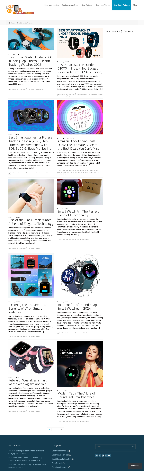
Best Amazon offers (70, 5)
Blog (135, 5)
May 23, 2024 (14, 302)
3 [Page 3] (56, 429)
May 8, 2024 (13, 377)
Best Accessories (51, 5)
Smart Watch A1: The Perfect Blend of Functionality (78, 213)
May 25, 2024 (14, 217)
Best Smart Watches (122, 5)
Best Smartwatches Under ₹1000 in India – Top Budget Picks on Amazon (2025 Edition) (79, 68)
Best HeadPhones (103, 5)
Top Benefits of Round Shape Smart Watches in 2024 (77, 306)
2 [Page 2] (53, 429)
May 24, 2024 (63, 208)
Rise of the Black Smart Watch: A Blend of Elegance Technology (30, 221)
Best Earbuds (87, 5)
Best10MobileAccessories (18, 89)
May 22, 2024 (63, 302)
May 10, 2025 (63, 62)
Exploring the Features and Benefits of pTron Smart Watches (27, 308)
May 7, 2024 (62, 390)
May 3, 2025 (13, 134)
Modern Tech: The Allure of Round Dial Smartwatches (76, 395)
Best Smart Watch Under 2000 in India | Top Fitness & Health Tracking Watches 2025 (30, 60)
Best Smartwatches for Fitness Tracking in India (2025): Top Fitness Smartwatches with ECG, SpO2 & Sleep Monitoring (30, 143)
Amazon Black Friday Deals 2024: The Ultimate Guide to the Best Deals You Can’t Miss (78, 144)
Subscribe (135, 466)
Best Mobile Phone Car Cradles (84, 172)
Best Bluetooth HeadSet (61, 459)
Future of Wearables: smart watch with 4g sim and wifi (27, 382)
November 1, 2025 (16, 54)
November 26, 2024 (65, 138)
